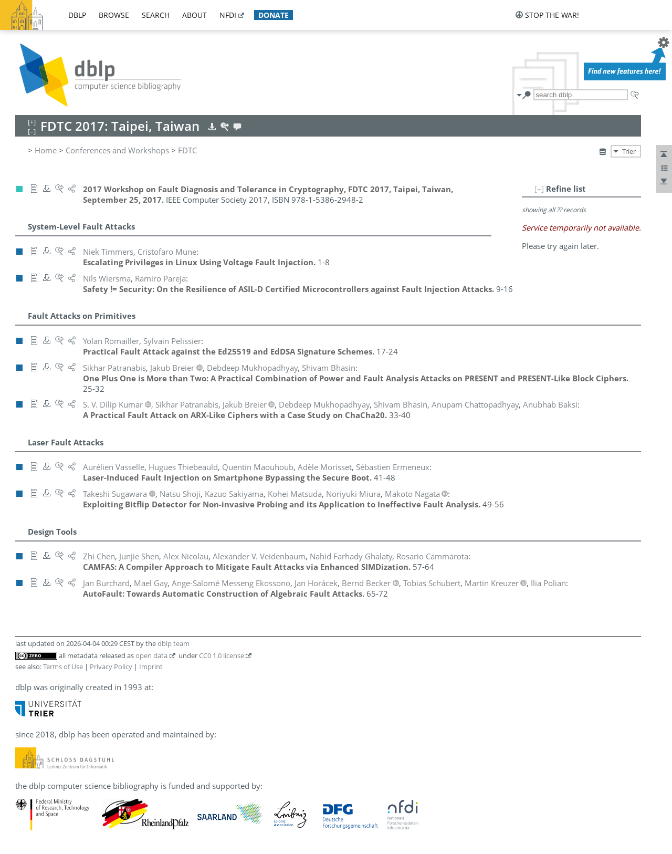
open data (151, 655)
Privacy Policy (111, 666)
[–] (539, 188)
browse (114, 15)
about (194, 15)
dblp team (174, 643)
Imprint (151, 666)
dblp (77, 15)
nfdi (227, 15)
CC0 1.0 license (221, 655)
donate (273, 15)
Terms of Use (63, 666)
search (156, 15)
